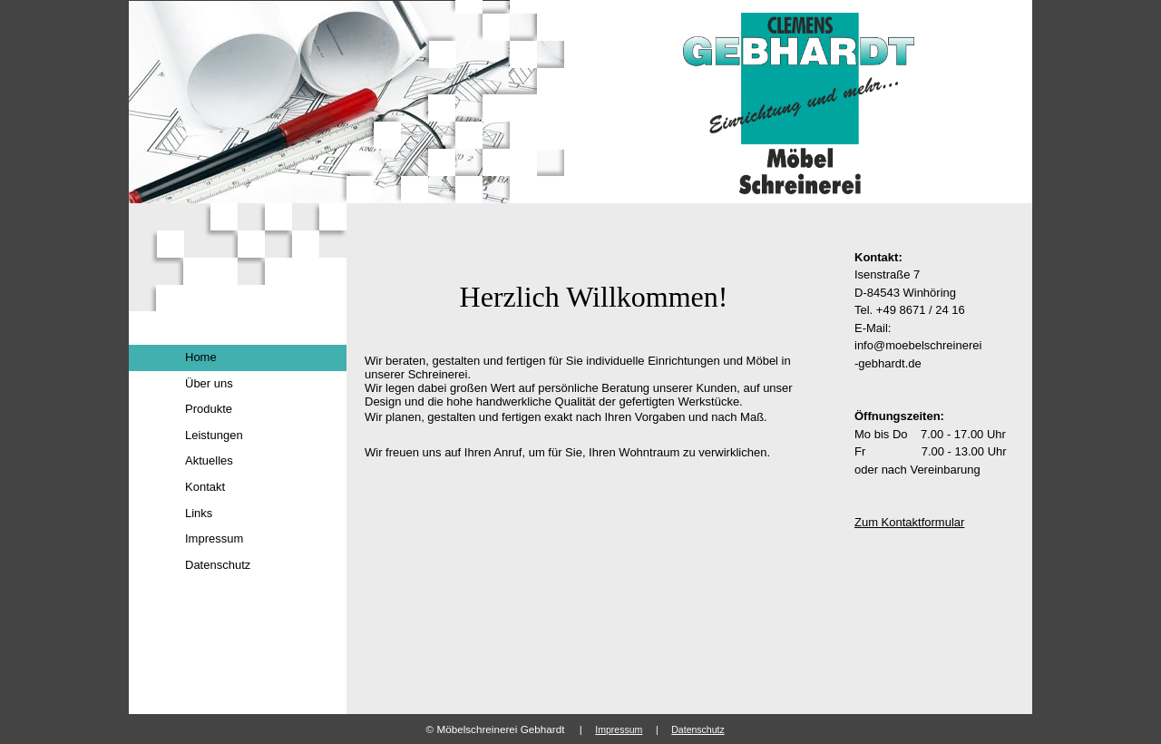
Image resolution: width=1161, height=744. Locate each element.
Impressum (214, 538)
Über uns (209, 383)
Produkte (208, 409)
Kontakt (205, 487)
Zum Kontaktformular (909, 522)
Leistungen (214, 435)
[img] (580, 101)
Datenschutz (217, 565)
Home (201, 357)
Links (198, 513)
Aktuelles (209, 460)
